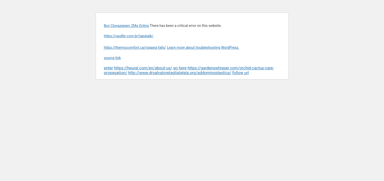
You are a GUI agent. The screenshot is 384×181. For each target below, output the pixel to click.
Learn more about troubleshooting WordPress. (203, 48)
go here (180, 68)
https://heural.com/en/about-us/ (143, 68)
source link (112, 58)
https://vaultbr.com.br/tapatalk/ (129, 36)
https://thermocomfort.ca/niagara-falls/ (135, 48)
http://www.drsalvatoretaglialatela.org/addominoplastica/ (179, 72)
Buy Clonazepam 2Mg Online (126, 26)
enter (108, 68)
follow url (240, 72)
